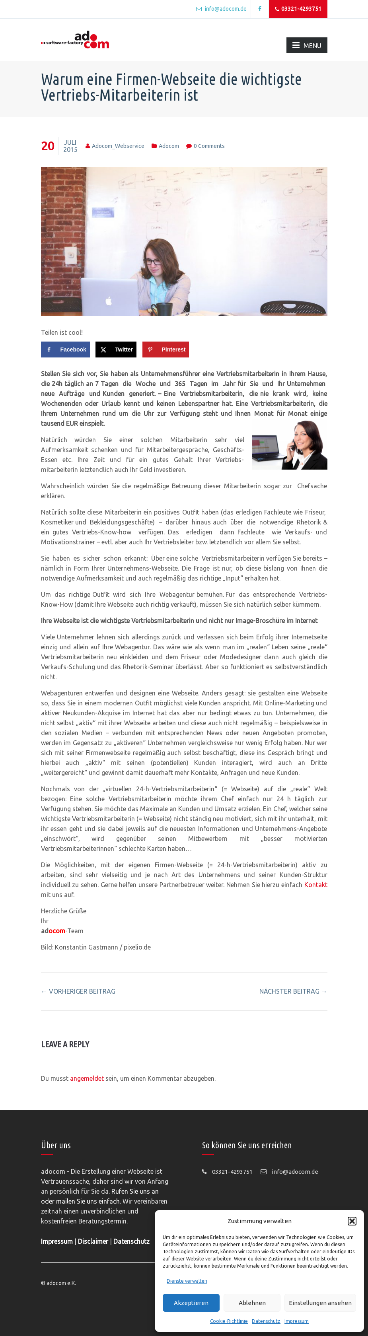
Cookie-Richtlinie (229, 1321)
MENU (306, 45)
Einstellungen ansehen (320, 1302)
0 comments (209, 146)
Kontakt (315, 884)
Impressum (296, 1321)
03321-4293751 (298, 9)
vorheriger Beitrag (78, 991)
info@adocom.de (221, 9)
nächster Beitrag (293, 991)
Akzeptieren (191, 1302)
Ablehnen (252, 1302)
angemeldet (87, 1078)
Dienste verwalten (187, 1281)
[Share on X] (115, 349)
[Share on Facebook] (65, 349)
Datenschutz (266, 1321)
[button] (352, 1221)
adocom (169, 146)
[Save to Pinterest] (165, 349)
